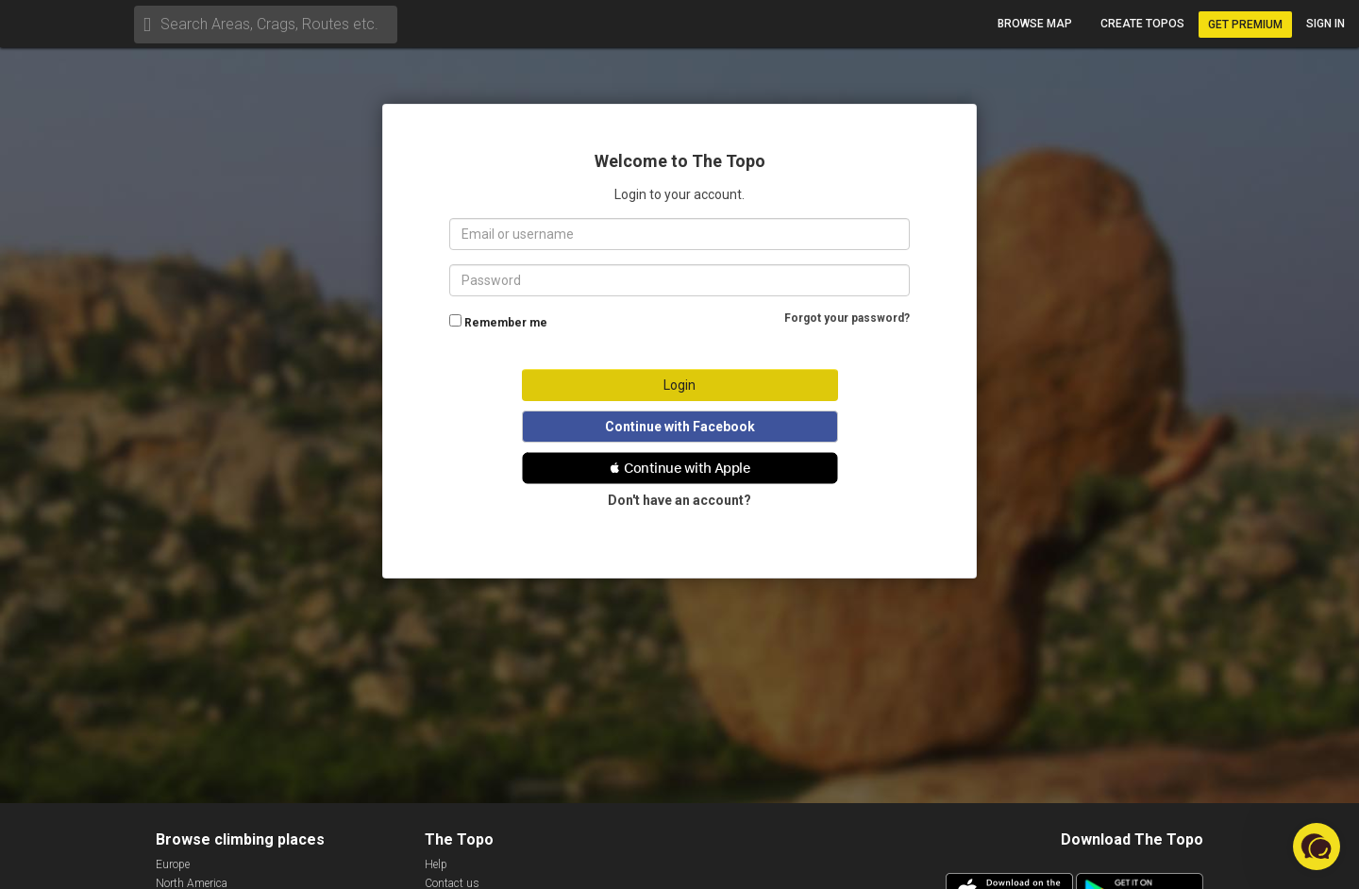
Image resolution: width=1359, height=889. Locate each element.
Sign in (1325, 23)
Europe (173, 864)
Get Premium (1245, 24)
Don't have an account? (679, 500)
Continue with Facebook (680, 426)
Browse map (1035, 23)
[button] (680, 468)
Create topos (1142, 23)
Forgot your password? (847, 318)
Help (436, 864)
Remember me (505, 322)
